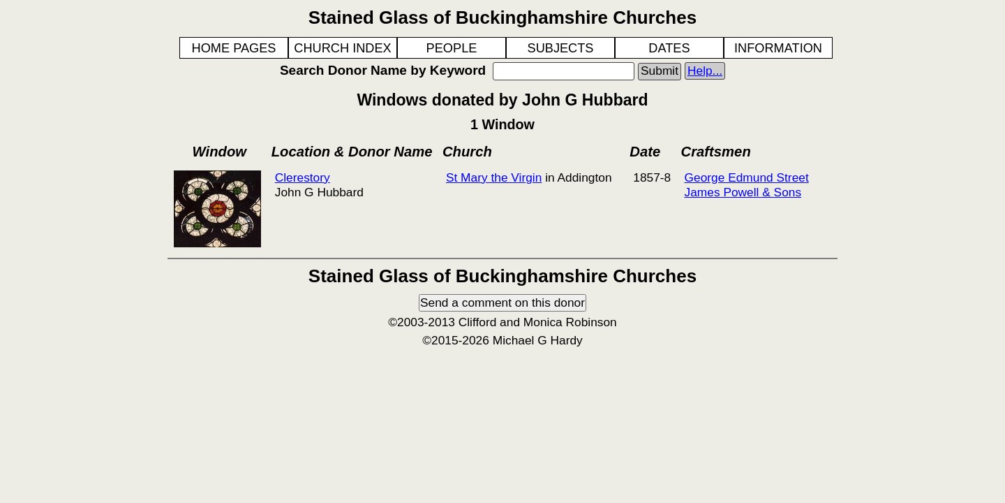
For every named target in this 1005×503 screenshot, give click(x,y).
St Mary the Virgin (494, 177)
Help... (704, 71)
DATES (669, 48)
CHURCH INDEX (342, 48)
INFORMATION (778, 48)
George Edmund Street (747, 177)
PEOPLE (451, 48)
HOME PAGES (234, 48)
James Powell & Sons (743, 192)
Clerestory (302, 177)
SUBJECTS (561, 48)
